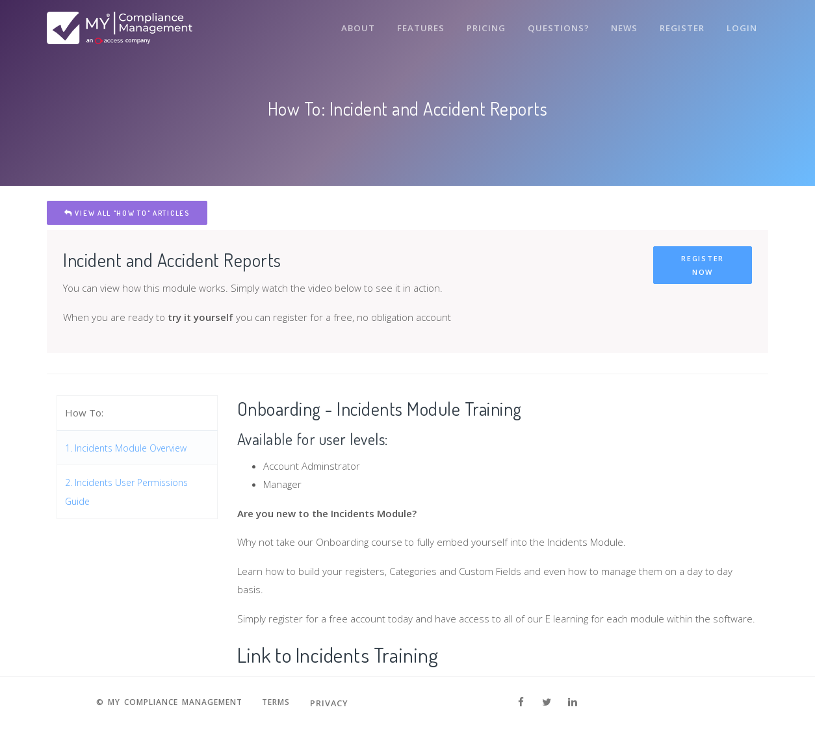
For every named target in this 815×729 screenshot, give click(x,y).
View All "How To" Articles (127, 213)
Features (415, 25)
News (621, 25)
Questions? (554, 25)
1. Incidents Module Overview (130, 447)
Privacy (339, 703)
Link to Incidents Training (346, 654)
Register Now (702, 265)
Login (742, 25)
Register (680, 25)
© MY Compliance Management (167, 703)
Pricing (482, 25)
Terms (283, 703)
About (352, 25)
